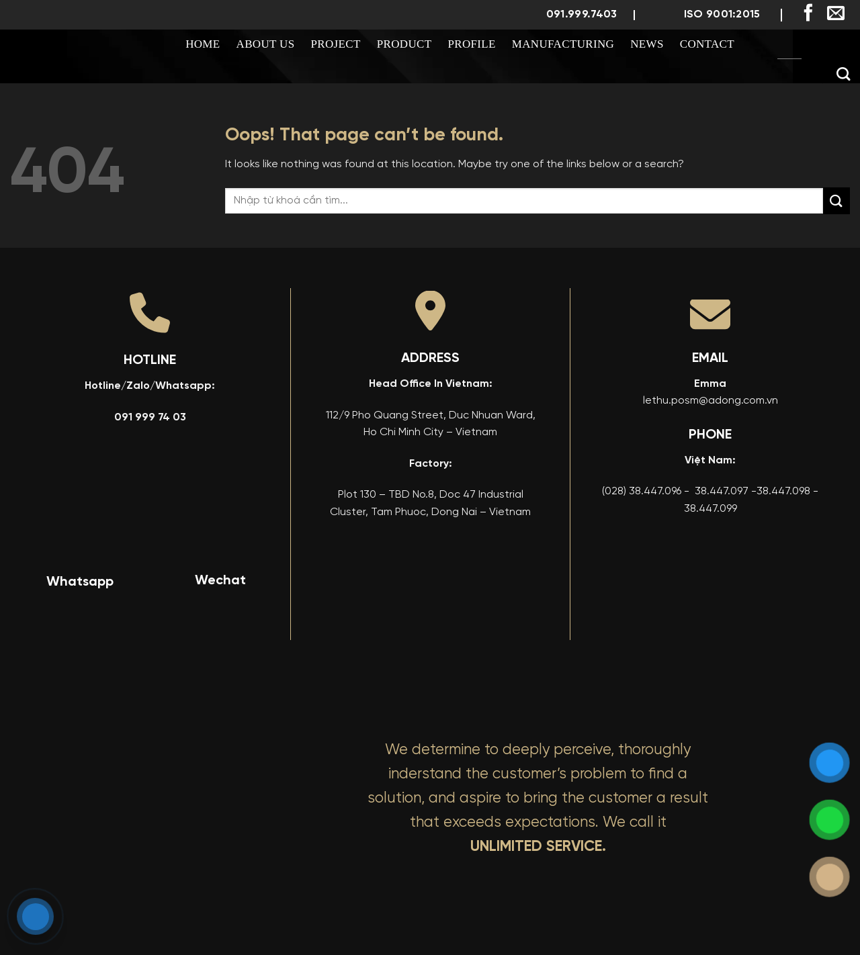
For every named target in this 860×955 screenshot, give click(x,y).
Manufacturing (563, 44)
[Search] (843, 74)
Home (202, 44)
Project (336, 44)
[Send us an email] (836, 14)
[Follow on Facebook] (808, 14)
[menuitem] (789, 44)
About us (265, 44)
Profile (471, 44)
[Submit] (836, 200)
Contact (707, 44)
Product (404, 44)
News (647, 44)
